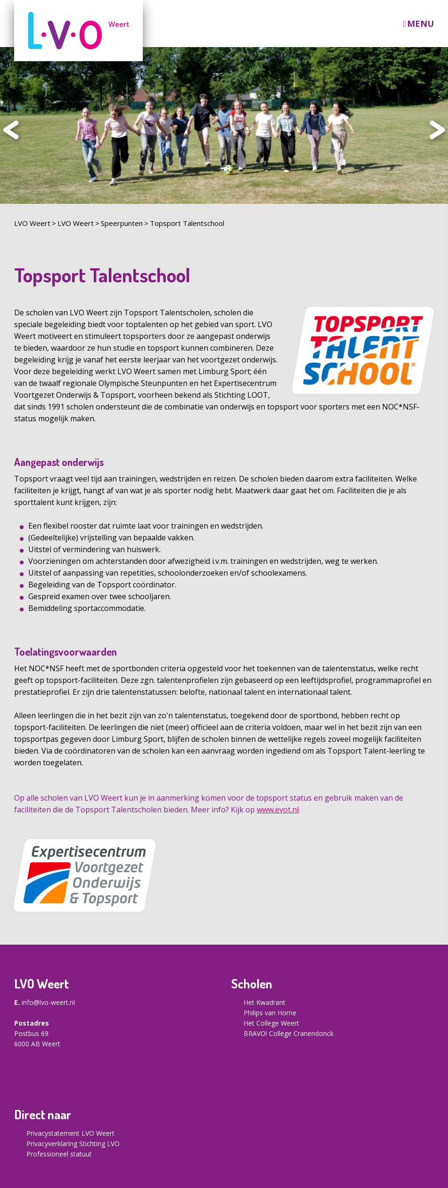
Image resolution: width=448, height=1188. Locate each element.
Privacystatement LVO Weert (70, 1133)
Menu (420, 23)
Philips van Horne (270, 1012)
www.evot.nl (278, 809)
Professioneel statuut (59, 1153)
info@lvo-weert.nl (48, 1002)
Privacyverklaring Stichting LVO (73, 1143)
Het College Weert (271, 1023)
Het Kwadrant (264, 1002)
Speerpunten (122, 223)
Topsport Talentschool (187, 223)
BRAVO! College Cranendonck (289, 1033)
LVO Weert (32, 223)
